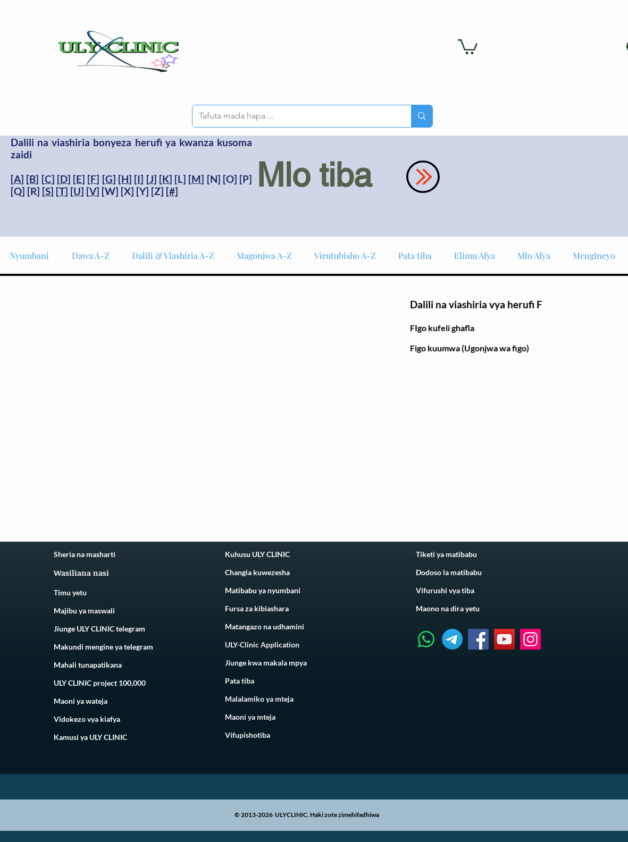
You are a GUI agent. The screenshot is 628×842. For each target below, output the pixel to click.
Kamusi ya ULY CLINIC (90, 737)
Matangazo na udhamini (264, 626)
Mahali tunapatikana (88, 664)
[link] (468, 46)
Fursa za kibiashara (257, 608)
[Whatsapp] (426, 639)
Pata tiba (239, 680)
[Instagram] (530, 639)
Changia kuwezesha (257, 572)
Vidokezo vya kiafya (87, 718)
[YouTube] (504, 639)
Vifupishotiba (247, 734)
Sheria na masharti (84, 554)
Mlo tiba (314, 175)
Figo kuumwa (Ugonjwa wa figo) (469, 348)
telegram (137, 646)
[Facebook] (478, 639)
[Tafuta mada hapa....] (294, 116)
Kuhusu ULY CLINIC (257, 554)
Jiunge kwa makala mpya (266, 662)
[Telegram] (452, 639)
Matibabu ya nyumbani (262, 590)
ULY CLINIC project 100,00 (97, 682)
